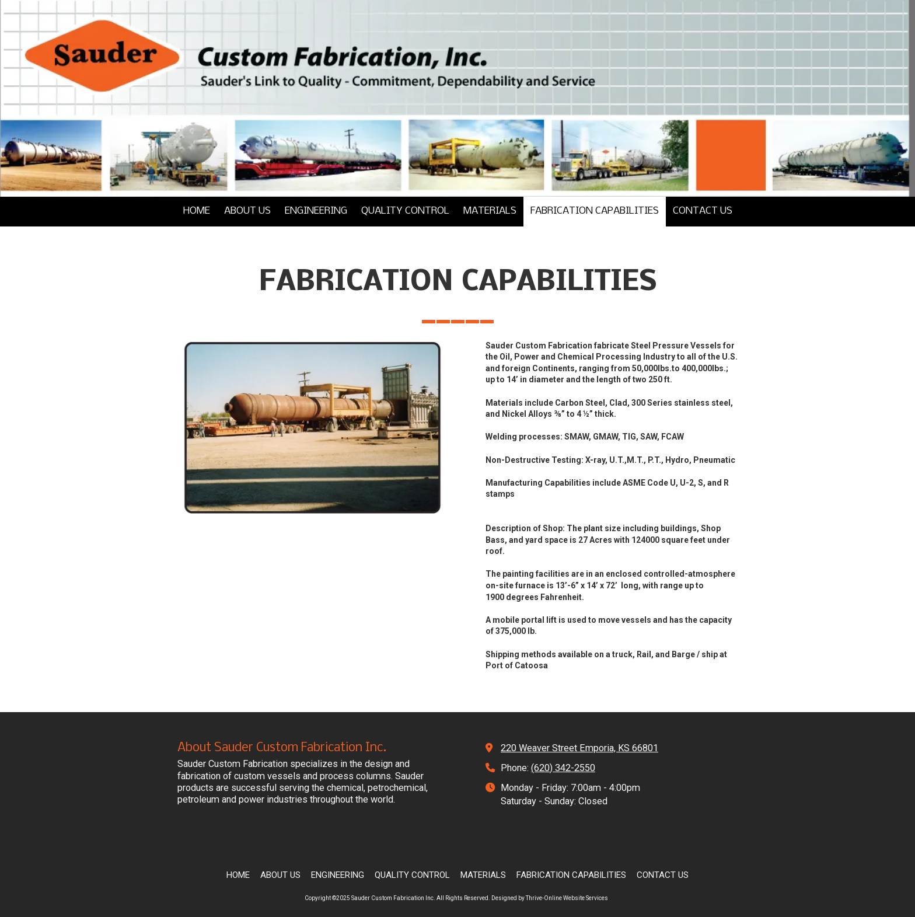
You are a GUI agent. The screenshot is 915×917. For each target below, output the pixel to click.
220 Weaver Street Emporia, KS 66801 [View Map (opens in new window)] (579, 748)
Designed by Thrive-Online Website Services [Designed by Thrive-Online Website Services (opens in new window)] (549, 898)
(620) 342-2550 (563, 767)
